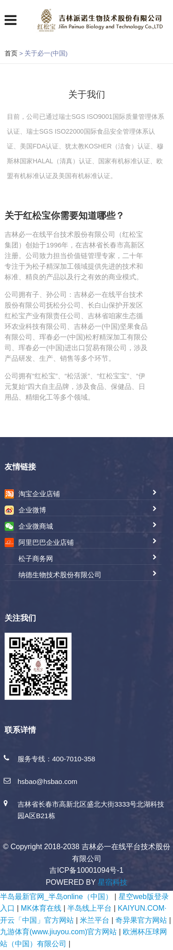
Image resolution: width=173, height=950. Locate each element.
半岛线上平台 (89, 908)
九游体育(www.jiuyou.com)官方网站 (58, 932)
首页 (11, 53)
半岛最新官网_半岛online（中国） (56, 897)
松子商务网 (35, 558)
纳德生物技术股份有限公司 (59, 575)
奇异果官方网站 (141, 920)
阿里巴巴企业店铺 (46, 542)
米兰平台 (94, 920)
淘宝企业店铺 (39, 494)
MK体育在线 (41, 908)
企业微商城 (35, 526)
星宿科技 (112, 882)
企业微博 (32, 510)
